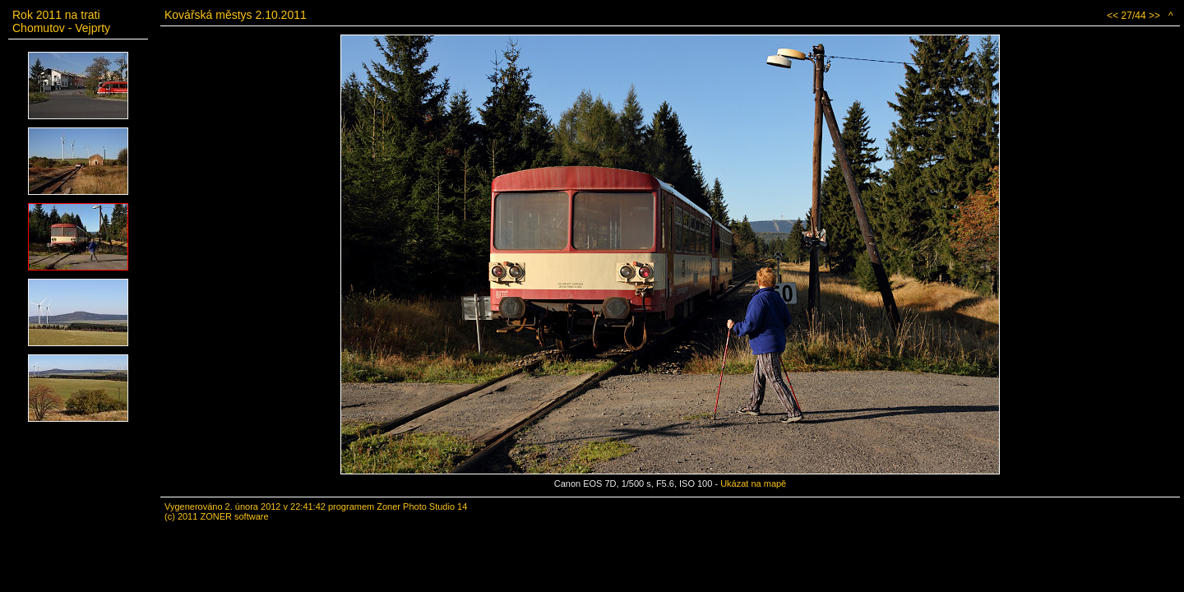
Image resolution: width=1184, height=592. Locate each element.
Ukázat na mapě (753, 483)
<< (1112, 15)
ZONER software (234, 516)
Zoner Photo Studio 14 (422, 506)
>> (1154, 15)
